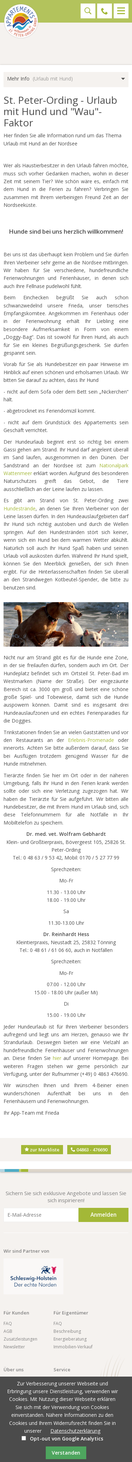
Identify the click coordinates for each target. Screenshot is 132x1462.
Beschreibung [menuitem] (67, 1331)
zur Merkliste (42, 1149)
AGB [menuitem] (8, 1331)
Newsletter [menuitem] (14, 1347)
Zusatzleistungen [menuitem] (20, 1339)
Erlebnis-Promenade (93, 740)
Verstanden (66, 1452)
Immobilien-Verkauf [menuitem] (73, 1347)
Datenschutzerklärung (75, 1430)
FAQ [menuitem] (8, 1323)
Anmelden (103, 1214)
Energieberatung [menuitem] (70, 1339)
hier (57, 1058)
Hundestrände (20, 508)
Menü (121, 11)
